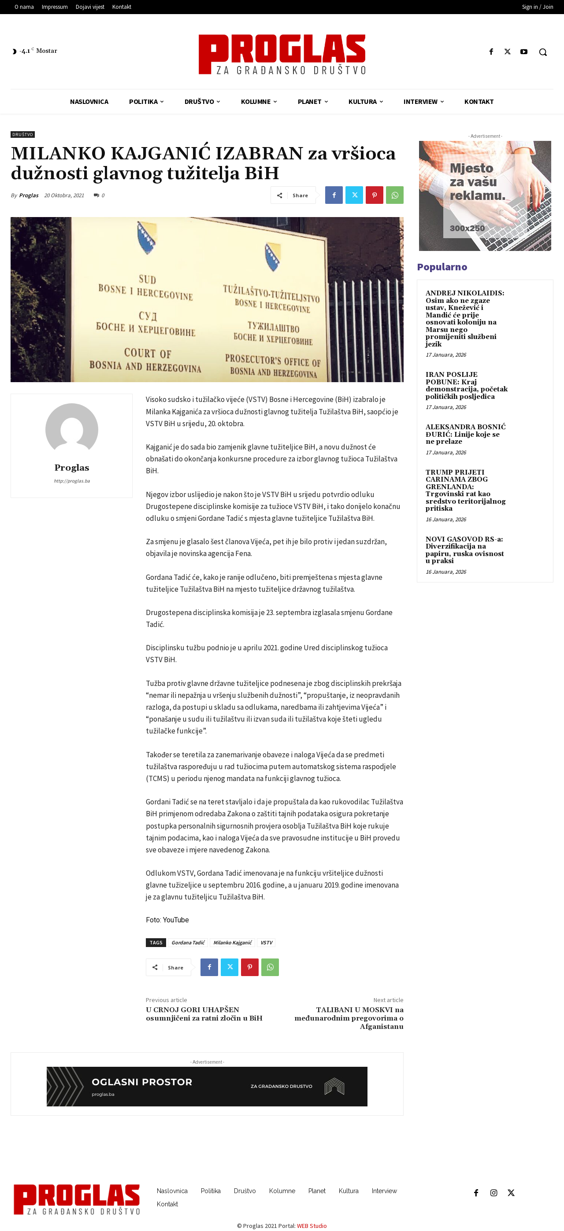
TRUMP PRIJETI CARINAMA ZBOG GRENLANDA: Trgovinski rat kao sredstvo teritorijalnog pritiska (466, 490)
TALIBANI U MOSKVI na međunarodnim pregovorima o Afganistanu (349, 1018)
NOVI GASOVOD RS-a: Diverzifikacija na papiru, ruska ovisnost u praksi (465, 550)
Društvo (23, 134)
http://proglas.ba (72, 481)
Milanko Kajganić (232, 942)
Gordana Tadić (187, 942)
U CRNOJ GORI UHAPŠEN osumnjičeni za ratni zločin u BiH (204, 1014)
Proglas (28, 195)
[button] (542, 52)
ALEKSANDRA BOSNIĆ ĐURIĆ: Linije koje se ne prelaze (466, 434)
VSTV (266, 942)
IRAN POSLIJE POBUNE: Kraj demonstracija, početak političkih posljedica (467, 386)
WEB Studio (312, 1226)
